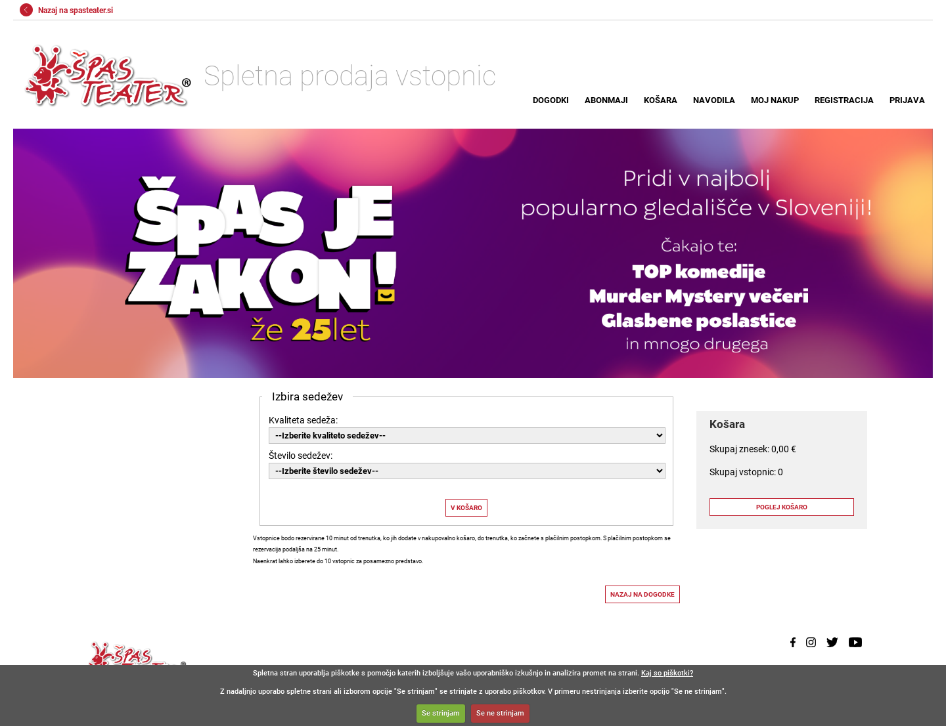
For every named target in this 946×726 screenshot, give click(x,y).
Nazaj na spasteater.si (66, 10)
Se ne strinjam (500, 713)
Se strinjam (441, 713)
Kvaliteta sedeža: (303, 420)
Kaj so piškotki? (667, 673)
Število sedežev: (300, 455)
